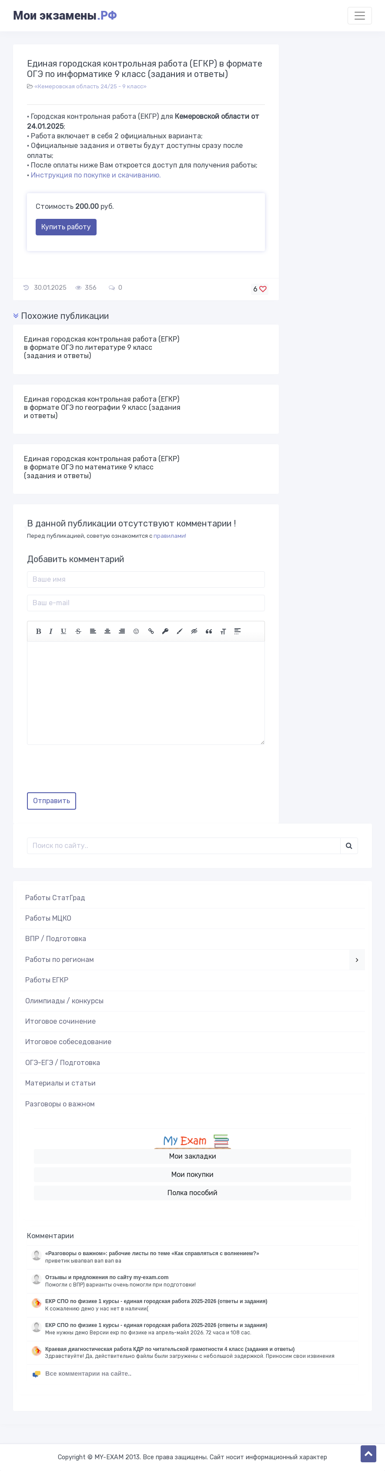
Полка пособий (192, 1193)
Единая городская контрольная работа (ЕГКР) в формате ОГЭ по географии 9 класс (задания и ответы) (102, 407)
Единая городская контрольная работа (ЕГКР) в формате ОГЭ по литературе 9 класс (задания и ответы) (101, 347)
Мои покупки (192, 1174)
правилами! (170, 536)
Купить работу (66, 227)
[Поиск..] (184, 846)
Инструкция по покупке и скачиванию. (96, 175)
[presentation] (93, 772)
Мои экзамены (65, 16)
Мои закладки (192, 1156)
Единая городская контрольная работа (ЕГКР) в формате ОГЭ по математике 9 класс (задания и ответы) (101, 467)
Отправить (51, 801)
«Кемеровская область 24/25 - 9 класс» (90, 86)
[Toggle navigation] (360, 15)
